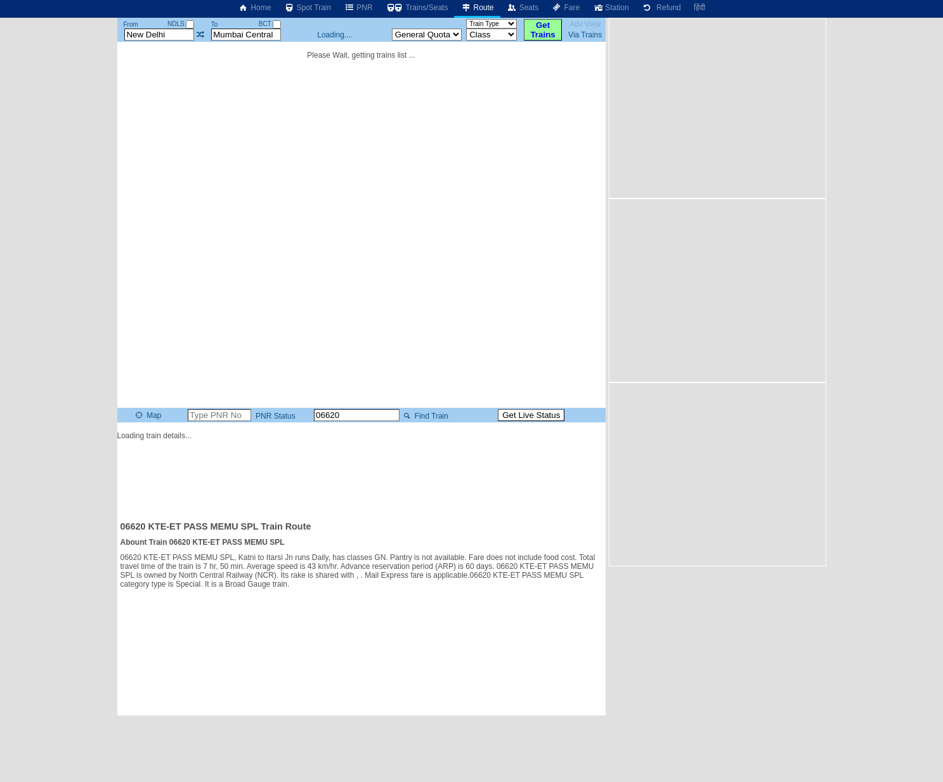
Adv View (585, 24)
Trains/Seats (417, 7)
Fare (565, 7)
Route (476, 7)
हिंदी (699, 7)
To (214, 24)
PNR (358, 7)
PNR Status (275, 416)
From (130, 24)
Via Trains (585, 34)
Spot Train (307, 7)
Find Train (424, 416)
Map (147, 415)
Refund (661, 7)
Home (254, 7)
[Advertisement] (361, 475)
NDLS (180, 23)
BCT (270, 23)
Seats (523, 7)
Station (610, 7)
